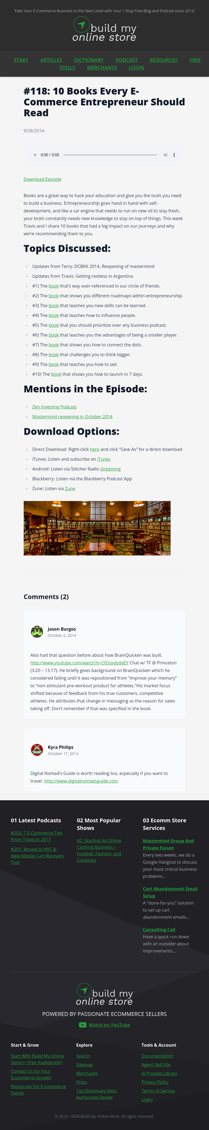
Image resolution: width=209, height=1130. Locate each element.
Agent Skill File (156, 1065)
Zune (70, 488)
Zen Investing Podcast (54, 407)
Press (81, 1082)
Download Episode (43, 179)
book (54, 286)
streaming (110, 469)
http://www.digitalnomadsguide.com (81, 781)
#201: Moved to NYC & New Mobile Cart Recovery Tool (37, 855)
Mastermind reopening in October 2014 (72, 417)
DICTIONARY (88, 60)
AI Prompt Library (159, 1073)
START (21, 60)
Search (83, 1056)
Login (147, 1099)
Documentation (157, 1056)
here (94, 449)
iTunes (103, 459)
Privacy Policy (155, 1082)
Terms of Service (158, 1091)
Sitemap (84, 1065)
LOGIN (137, 67)
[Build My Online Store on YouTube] (104, 1025)
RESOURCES (164, 60)
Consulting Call (159, 930)
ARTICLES (51, 60)
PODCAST (127, 60)
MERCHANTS (102, 67)
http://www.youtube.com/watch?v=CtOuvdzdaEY (79, 663)
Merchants (87, 1073)
